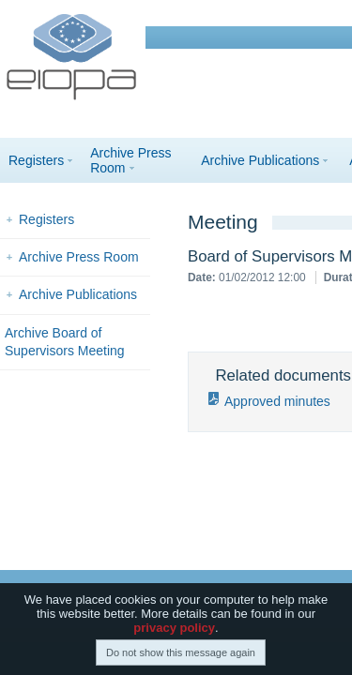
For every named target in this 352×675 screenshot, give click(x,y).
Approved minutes (277, 401)
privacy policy (174, 629)
